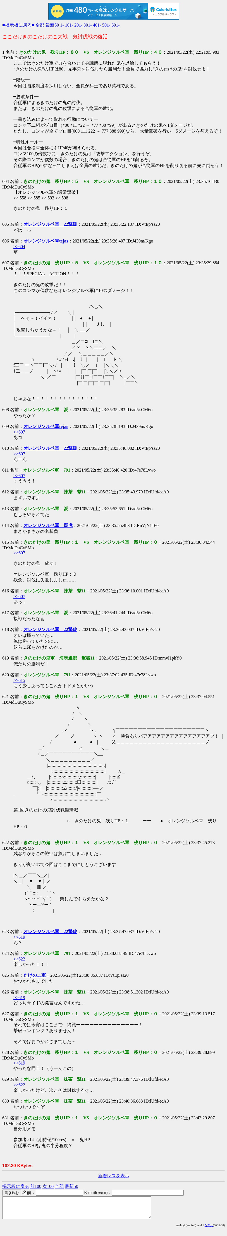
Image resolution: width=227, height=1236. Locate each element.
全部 (39, 25)
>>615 (19, 680)
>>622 (19, 959)
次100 (48, 1186)
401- (97, 25)
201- (78, 25)
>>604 (19, 246)
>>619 (19, 937)
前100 (35, 1186)
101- (69, 25)
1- (62, 25)
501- (106, 25)
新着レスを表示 (113, 1175)
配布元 (209, 1229)
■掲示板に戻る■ (18, 25)
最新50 (52, 25)
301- (87, 25)
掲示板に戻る (15, 1186)
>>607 (19, 432)
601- (115, 25)
